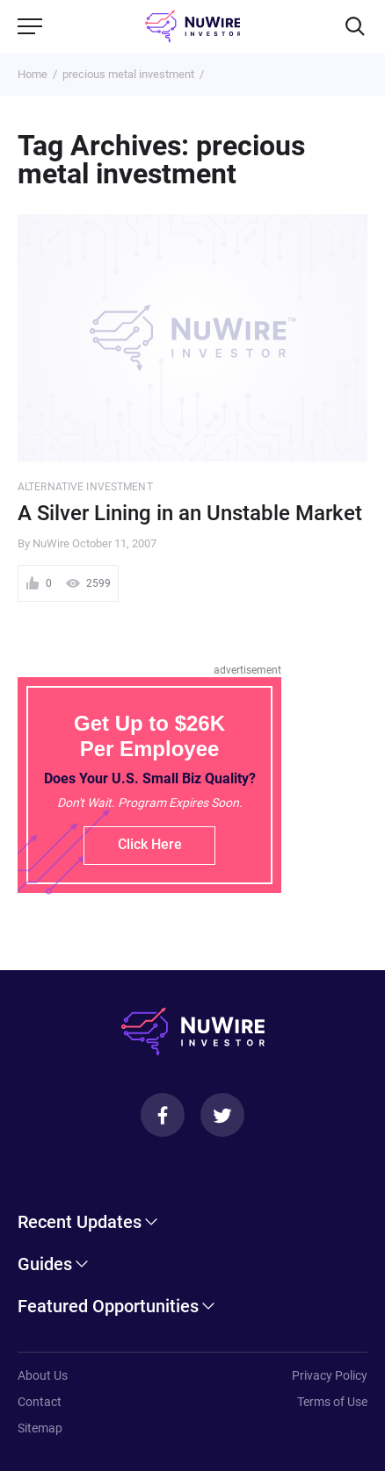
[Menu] (30, 26)
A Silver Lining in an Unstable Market (190, 513)
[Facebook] (163, 1115)
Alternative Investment (85, 487)
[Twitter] (222, 1115)
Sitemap (40, 1428)
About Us (43, 1375)
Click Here (150, 844)
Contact (40, 1402)
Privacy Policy (329, 1375)
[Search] (355, 26)
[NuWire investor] (193, 26)
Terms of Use (332, 1402)
